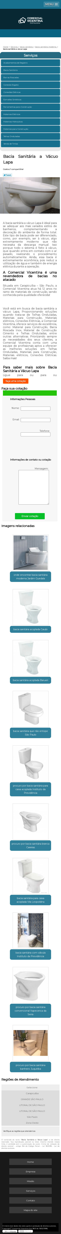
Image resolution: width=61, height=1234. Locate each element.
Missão (30, 1181)
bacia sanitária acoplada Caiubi (30, 629)
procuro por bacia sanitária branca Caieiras (30, 845)
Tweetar (7, 175)
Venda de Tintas (10, 143)
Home (30, 1162)
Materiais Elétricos (12, 114)
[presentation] (30, 448)
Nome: (31, 409)
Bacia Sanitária (10, 70)
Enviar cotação (29, 516)
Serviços (30, 55)
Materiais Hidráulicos (13, 121)
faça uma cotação (16, 381)
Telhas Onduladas (11, 136)
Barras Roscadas (11, 77)
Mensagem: (34, 486)
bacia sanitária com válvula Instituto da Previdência (31, 954)
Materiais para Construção (16, 129)
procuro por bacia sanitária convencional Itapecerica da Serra (30, 1011)
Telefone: (35, 432)
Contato (30, 1200)
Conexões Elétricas (12, 92)
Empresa (30, 1171)
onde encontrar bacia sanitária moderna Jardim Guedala (30, 576)
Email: (31, 420)
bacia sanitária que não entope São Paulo (30, 733)
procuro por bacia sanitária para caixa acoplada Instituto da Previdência (30, 789)
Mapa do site (30, 1210)
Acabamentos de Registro (15, 62)
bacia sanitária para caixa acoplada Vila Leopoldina (30, 900)
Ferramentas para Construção (17, 107)
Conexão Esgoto (11, 85)
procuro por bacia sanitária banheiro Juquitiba (30, 1067)
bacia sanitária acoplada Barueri (30, 680)
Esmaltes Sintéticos (12, 99)
